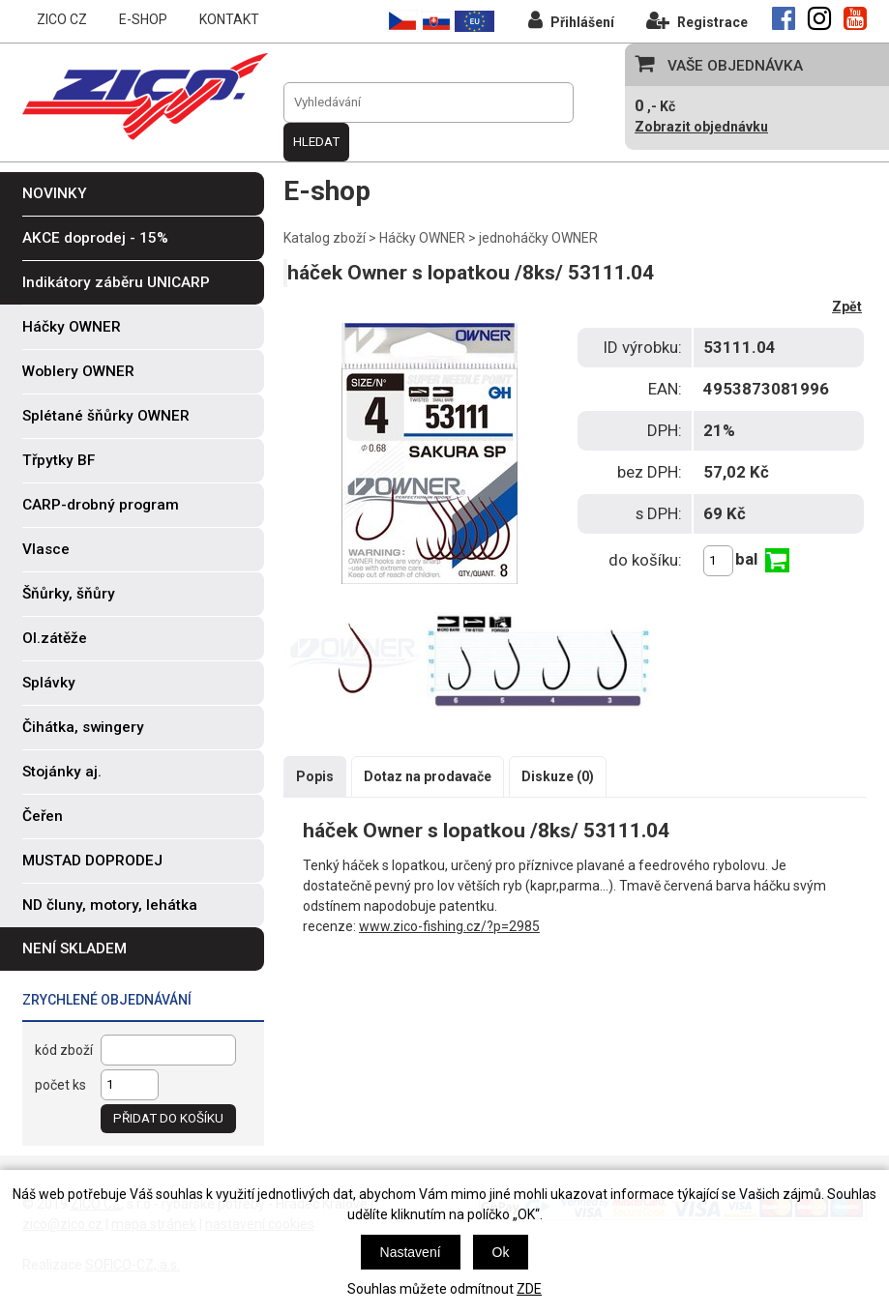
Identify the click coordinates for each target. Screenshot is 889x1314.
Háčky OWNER (422, 238)
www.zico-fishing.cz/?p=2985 (449, 926)
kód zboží (64, 1050)
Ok (501, 1252)
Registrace (697, 20)
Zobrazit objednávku (701, 126)
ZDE (529, 1289)
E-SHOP (143, 19)
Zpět (847, 306)
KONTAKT (229, 19)
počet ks (60, 1085)
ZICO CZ (62, 19)
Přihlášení (571, 20)
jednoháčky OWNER (538, 238)
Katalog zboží (324, 238)
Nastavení (410, 1252)
